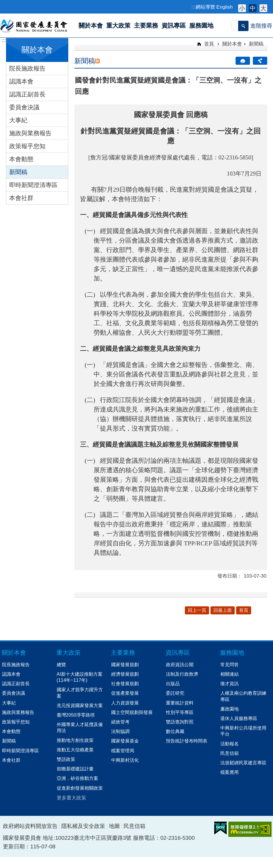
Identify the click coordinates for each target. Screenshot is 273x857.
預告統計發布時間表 (186, 740)
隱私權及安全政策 (83, 826)
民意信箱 (229, 753)
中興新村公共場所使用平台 (243, 730)
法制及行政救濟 (182, 674)
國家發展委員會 (34, 26)
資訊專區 (178, 652)
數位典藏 (175, 731)
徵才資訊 (229, 683)
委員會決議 (24, 107)
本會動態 (21, 159)
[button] (243, 26)
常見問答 (229, 664)
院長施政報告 (27, 68)
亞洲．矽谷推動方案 (77, 778)
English (224, 7)
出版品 (173, 683)
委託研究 (175, 693)
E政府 (220, 828)
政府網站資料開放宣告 (30, 826)
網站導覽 (205, 7)
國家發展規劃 (125, 664)
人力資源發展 (125, 702)
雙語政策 (66, 759)
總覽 (61, 664)
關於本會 (232, 44)
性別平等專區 (180, 712)
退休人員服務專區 (238, 718)
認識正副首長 (27, 94)
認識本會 (21, 81)
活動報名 (229, 743)
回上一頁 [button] (197, 610)
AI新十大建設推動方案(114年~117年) (80, 677)
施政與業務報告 (30, 133)
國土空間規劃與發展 (132, 712)
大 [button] (263, 8)
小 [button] (242, 8)
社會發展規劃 (125, 683)
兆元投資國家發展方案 (80, 705)
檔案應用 (229, 772)
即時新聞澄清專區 (33, 185)
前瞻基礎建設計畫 (75, 768)
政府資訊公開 (180, 664)
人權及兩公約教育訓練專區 (243, 696)
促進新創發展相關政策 (80, 788)
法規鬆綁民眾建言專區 (243, 762)
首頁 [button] (243, 610)
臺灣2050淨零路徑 (76, 714)
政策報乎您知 (27, 146)
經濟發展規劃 (125, 674)
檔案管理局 (122, 750)
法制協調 (120, 731)
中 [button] (253, 8)
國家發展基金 (125, 740)
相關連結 (229, 674)
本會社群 (21, 198)
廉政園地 (229, 708)
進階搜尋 (261, 26)
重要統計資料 (180, 702)
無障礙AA (250, 829)
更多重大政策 (71, 798)
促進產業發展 (125, 693)
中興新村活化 (125, 760)
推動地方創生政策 (75, 740)
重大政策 (68, 652)
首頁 (208, 44)
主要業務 (123, 652)
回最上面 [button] (222, 610)
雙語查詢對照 (180, 721)
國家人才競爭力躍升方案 (80, 692)
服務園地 (232, 652)
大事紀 (18, 120)
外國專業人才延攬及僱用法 (80, 727)
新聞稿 (18, 172)
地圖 (114, 826)
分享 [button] (260, 61)
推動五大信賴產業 (75, 749)
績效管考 (120, 721)
